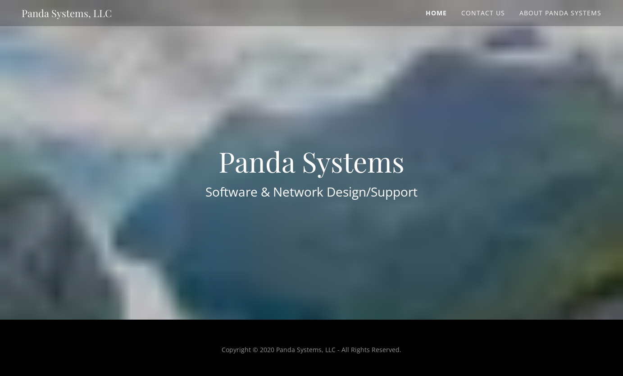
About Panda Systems (560, 13)
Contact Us (483, 13)
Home (436, 13)
